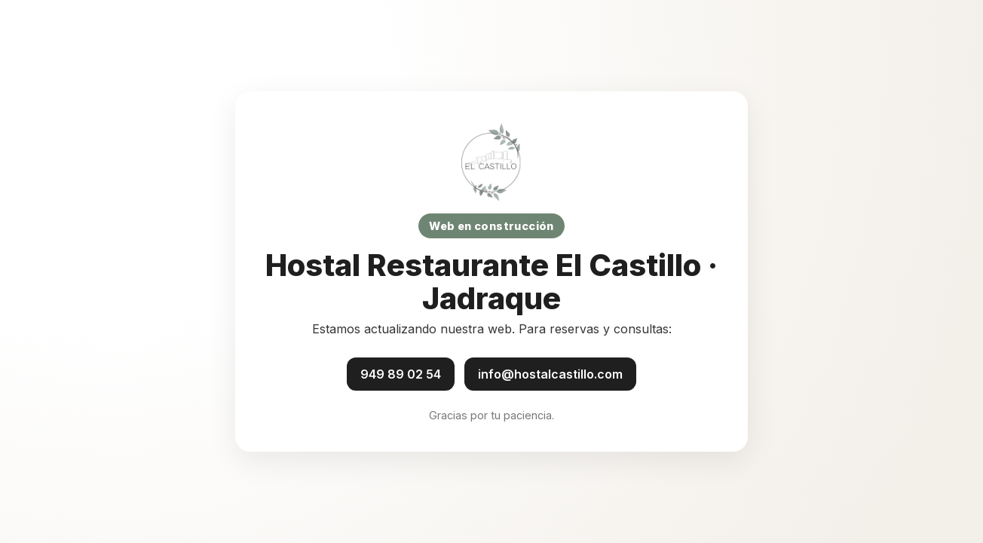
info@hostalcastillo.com (550, 374)
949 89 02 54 (400, 374)
